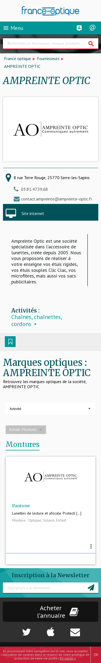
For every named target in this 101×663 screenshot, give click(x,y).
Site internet (33, 213)
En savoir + (68, 658)
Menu (13, 28)
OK (95, 654)
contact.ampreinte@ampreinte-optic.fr (56, 199)
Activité (15, 408)
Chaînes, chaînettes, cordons (36, 320)
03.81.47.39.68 (34, 189)
